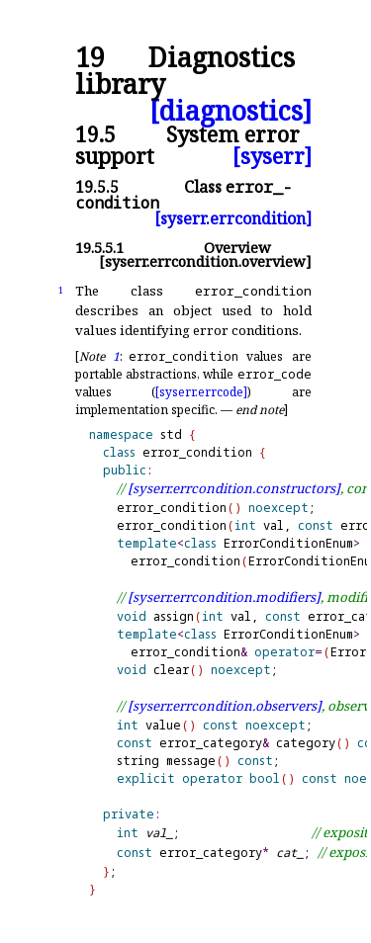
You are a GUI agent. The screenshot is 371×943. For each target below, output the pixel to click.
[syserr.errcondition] (233, 218)
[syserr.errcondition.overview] (205, 261)
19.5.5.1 (99, 247)
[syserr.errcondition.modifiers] (224, 597)
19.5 (95, 134)
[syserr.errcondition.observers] (225, 706)
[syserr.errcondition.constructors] (234, 488)
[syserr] (272, 155)
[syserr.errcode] (201, 392)
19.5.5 (97, 187)
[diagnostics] (230, 111)
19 (90, 57)
